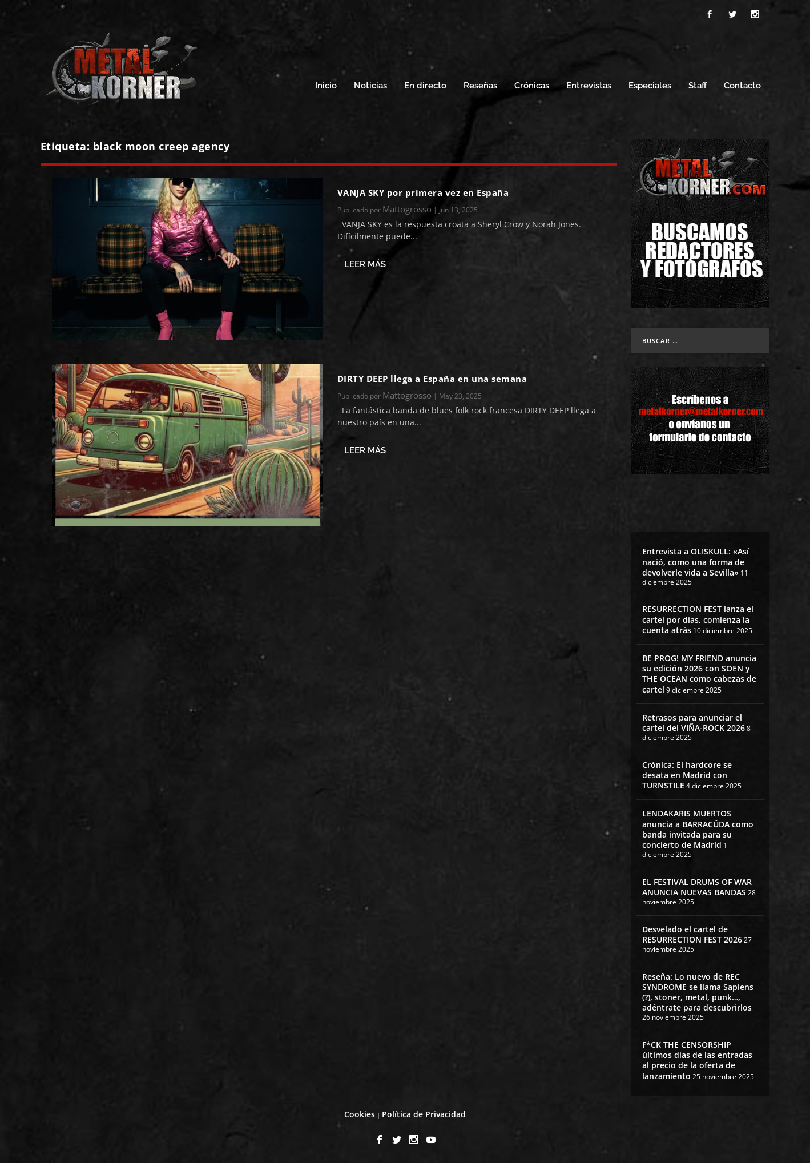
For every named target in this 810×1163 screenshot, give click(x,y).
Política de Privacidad (424, 1112)
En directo (425, 84)
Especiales (649, 84)
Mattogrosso (407, 207)
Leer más (365, 262)
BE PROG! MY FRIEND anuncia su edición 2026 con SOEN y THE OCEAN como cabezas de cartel (699, 672)
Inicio (326, 84)
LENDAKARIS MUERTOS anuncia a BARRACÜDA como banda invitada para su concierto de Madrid (697, 827)
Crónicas (531, 84)
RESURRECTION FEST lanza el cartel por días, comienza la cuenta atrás (697, 617)
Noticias (370, 84)
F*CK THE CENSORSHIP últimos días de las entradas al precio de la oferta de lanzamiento (697, 1058)
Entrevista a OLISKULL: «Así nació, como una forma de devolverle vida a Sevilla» (695, 560)
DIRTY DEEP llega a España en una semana (432, 377)
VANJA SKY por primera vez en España (423, 190)
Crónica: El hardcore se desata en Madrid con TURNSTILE (687, 773)
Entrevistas (588, 84)
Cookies (359, 1112)
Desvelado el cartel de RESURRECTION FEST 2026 (692, 932)
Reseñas (480, 84)
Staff (697, 84)
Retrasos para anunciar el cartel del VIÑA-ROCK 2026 (693, 720)
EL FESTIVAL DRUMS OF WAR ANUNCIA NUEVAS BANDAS (697, 885)
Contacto (742, 84)
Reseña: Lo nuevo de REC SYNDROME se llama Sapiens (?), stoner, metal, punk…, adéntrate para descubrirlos (697, 990)
